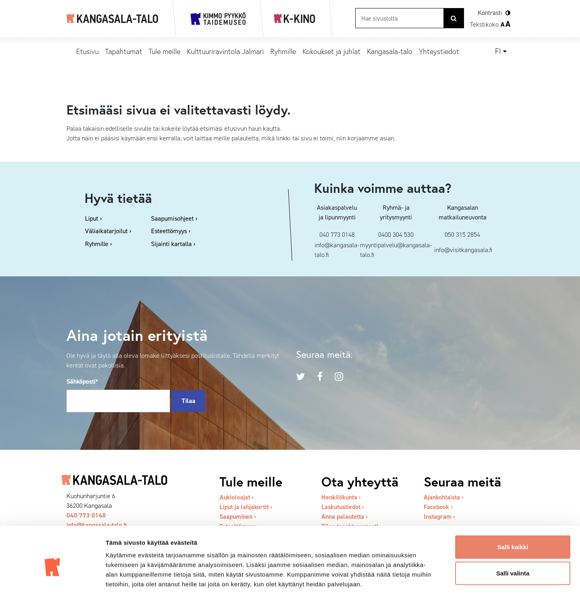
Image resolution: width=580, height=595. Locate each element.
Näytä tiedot (430, 579)
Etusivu (87, 51)
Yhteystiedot (439, 51)
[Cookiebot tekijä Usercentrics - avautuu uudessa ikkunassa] (52, 579)
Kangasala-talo (389, 51)
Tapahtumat (123, 51)
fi (498, 51)
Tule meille (164, 51)
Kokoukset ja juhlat (331, 51)
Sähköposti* (82, 381)
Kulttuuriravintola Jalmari (225, 51)
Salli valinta (513, 535)
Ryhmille (283, 51)
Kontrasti (490, 12)
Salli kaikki (512, 509)
